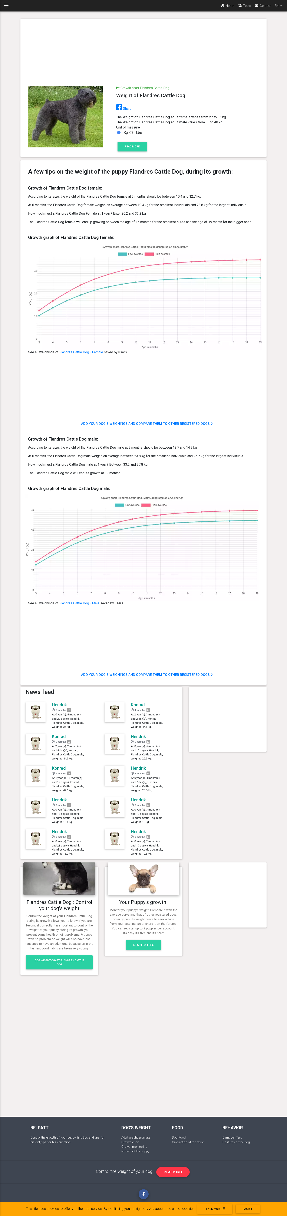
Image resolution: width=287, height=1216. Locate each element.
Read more (132, 146)
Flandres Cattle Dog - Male (79, 603)
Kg (126, 133)
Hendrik (59, 704)
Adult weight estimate (135, 1137)
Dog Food (179, 1137)
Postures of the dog (236, 1142)
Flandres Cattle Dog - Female (81, 352)
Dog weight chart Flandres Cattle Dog (59, 962)
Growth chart (130, 1142)
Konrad (138, 704)
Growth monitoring (134, 1147)
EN (277, 7)
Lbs (139, 133)
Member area (173, 1172)
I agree (248, 1208)
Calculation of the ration (188, 1142)
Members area (143, 945)
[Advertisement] (143, 53)
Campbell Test (232, 1137)
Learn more (215, 1208)
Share (124, 109)
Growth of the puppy (135, 1151)
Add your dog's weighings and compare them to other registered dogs (147, 424)
